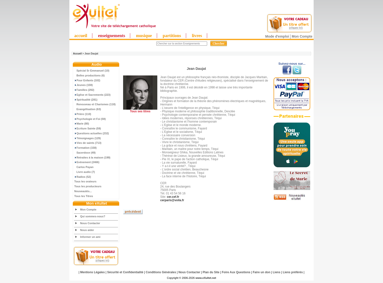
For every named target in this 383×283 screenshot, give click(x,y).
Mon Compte (302, 36)
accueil (80, 35)
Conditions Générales (161, 272)
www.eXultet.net (205, 277)
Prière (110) (82, 114)
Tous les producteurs (87, 186)
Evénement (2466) (86, 162)
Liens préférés (293, 272)
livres (197, 35)
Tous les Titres (83, 196)
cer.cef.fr (173, 197)
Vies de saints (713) (87, 142)
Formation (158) (85, 147)
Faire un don (261, 272)
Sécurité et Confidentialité (125, 272)
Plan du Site (211, 272)
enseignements (111, 35)
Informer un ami (90, 236)
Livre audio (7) (84, 171)
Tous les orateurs (85, 181)
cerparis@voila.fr (172, 200)
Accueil (77, 53)
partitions (172, 35)
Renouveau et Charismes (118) (95, 104)
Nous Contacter (90, 223)
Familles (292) (84, 89)
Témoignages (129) (87, 138)
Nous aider (87, 230)
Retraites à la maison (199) (92, 157)
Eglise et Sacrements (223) (92, 94)
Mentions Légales (92, 272)
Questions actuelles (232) (91, 133)
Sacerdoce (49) (85, 152)
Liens (276, 272)
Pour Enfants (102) (87, 80)
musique (144, 35)
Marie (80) (81, 123)
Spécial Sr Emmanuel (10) (91, 70)
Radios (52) (82, 176)
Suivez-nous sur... (292, 63)
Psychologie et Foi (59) (90, 118)
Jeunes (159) (83, 85)
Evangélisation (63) (87, 109)
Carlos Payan (84, 167)
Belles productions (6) (89, 75)
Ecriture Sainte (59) (87, 128)
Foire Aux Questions (236, 272)
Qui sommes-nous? (92, 216)
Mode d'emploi (277, 36)
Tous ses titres (140, 111)
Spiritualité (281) (85, 99)
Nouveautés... (83, 191)
